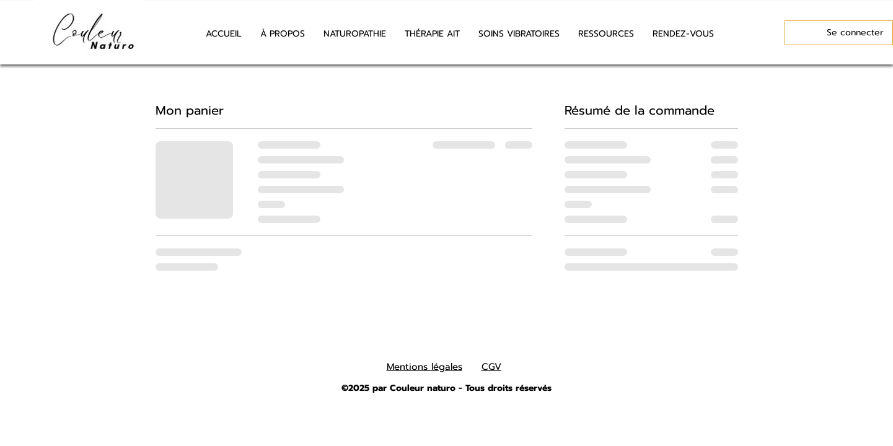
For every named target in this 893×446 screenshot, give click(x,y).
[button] (606, 34)
